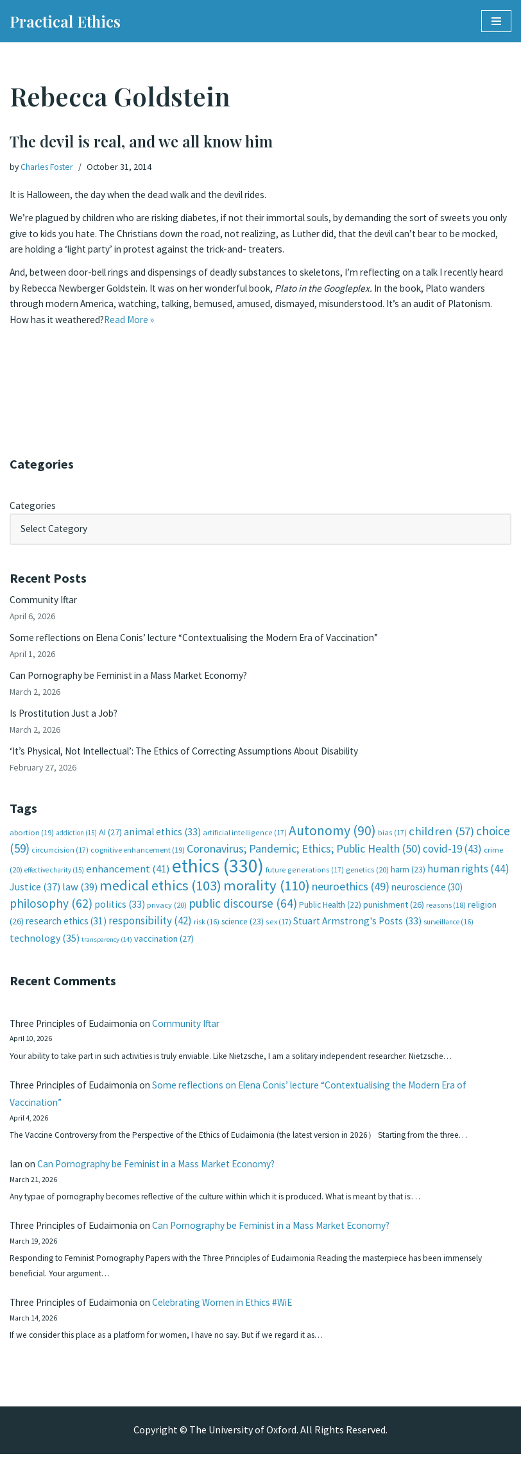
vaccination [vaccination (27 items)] (164, 952)
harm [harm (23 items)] (408, 881)
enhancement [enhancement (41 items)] (128, 881)
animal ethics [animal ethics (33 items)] (162, 843)
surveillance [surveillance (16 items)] (448, 935)
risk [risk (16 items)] (206, 935)
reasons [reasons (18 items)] (446, 918)
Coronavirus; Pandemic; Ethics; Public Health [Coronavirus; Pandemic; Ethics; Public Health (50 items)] (304, 860)
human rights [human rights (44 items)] (468, 881)
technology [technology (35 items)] (45, 952)
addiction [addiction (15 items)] (76, 843)
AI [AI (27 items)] (110, 843)
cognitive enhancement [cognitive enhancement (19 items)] (137, 862)
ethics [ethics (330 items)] (218, 878)
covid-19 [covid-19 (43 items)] (452, 861)
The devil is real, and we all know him (141, 141)
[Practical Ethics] (65, 21)
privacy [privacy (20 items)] (167, 918)
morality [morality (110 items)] (266, 899)
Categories (34, 506)
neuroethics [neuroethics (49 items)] (350, 899)
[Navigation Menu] (496, 21)
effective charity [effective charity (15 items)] (54, 882)
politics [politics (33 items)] (119, 918)
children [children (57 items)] (441, 842)
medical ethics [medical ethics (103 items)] (160, 899)
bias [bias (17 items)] (392, 843)
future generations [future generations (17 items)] (305, 882)
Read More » (186, 326)
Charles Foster (49, 166)
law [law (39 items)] (80, 900)
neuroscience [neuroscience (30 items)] (427, 900)
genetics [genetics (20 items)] (367, 882)
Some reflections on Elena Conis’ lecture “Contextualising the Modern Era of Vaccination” (207, 642)
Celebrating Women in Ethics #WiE (239, 1330)
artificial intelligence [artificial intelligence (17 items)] (245, 843)
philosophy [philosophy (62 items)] (51, 916)
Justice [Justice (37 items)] (35, 900)
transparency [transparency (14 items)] (106, 953)
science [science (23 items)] (242, 935)
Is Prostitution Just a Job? (68, 720)
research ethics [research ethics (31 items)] (66, 934)
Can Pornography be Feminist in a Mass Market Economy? (136, 681)
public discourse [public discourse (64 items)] (243, 916)
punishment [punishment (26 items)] (393, 918)
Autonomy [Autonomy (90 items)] (332, 841)
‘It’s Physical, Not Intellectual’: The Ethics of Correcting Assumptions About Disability (199, 759)
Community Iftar (46, 603)
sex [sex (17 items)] (278, 935)
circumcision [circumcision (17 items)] (60, 862)
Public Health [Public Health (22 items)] (330, 918)
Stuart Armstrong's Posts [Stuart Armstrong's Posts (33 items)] (357, 934)
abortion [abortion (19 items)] (32, 843)
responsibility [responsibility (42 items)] (150, 934)
